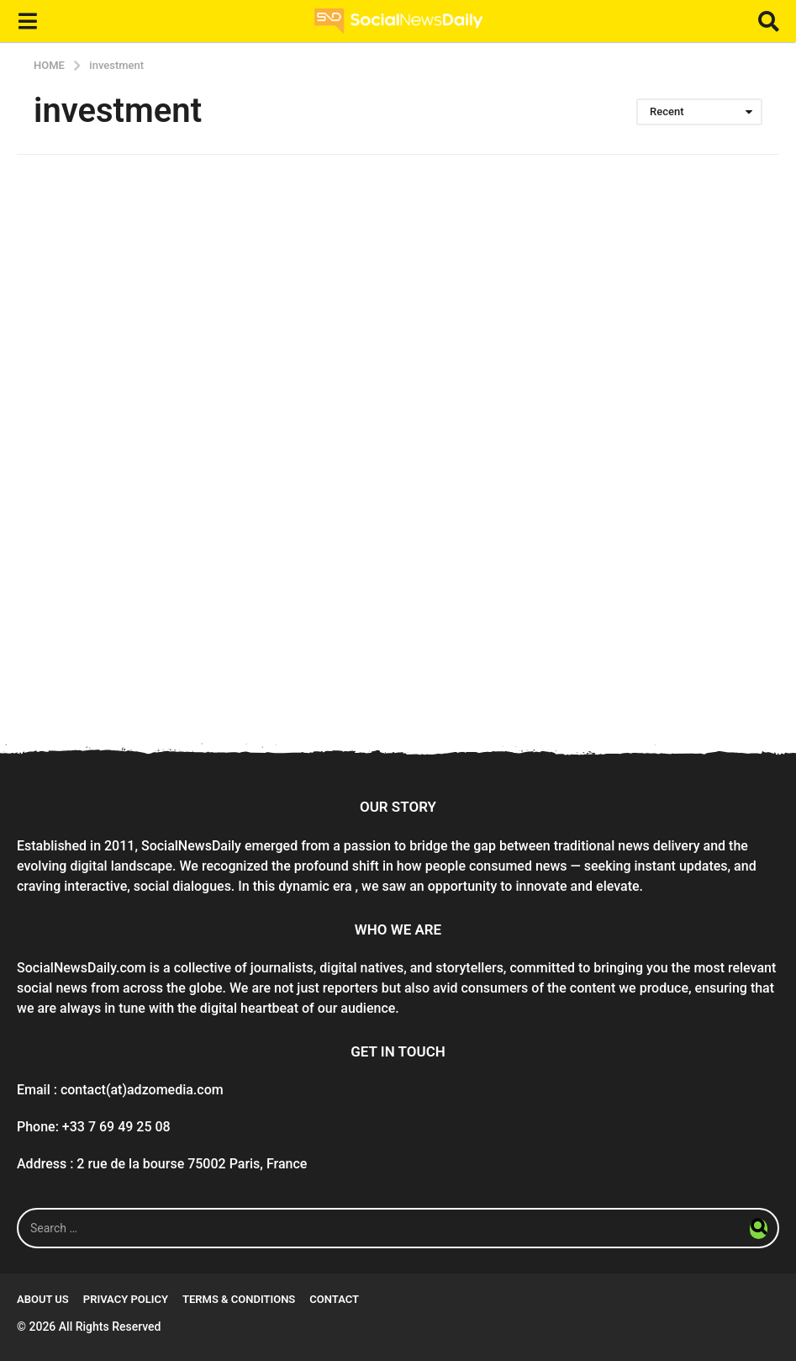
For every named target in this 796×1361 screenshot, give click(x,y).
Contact (334, 1299)
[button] (27, 21)
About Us (43, 1299)
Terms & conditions (238, 1299)
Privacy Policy (125, 1299)
